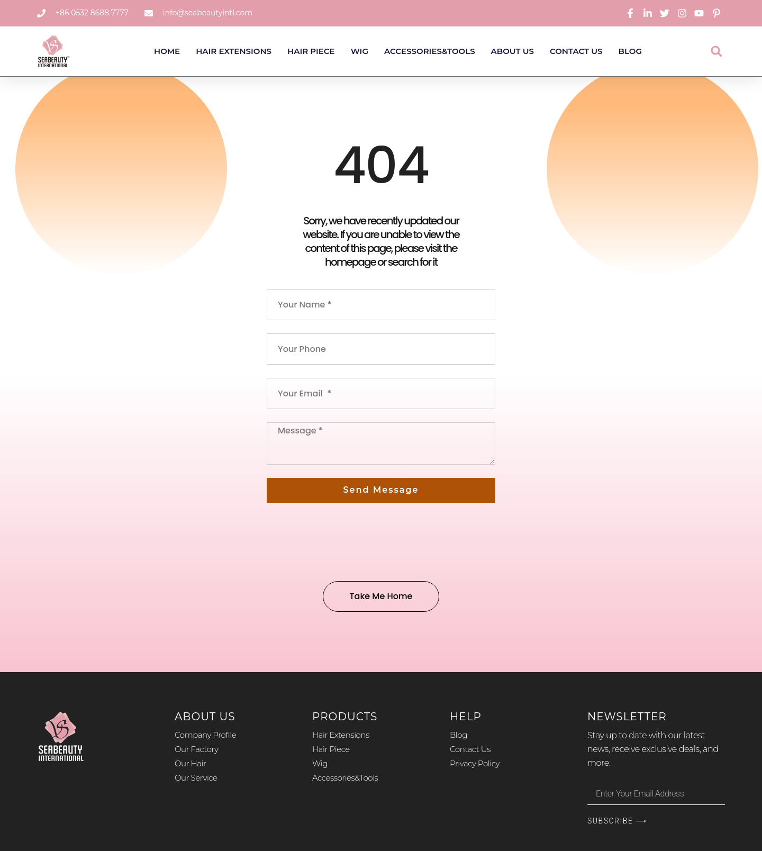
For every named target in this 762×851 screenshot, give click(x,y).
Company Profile (205, 735)
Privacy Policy (475, 763)
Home (167, 51)
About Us (512, 51)
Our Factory (196, 749)
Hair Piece (311, 51)
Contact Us (576, 51)
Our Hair (190, 763)
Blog (630, 51)
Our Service (196, 778)
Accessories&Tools (429, 51)
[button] (717, 51)
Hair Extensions (233, 51)
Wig (359, 51)
